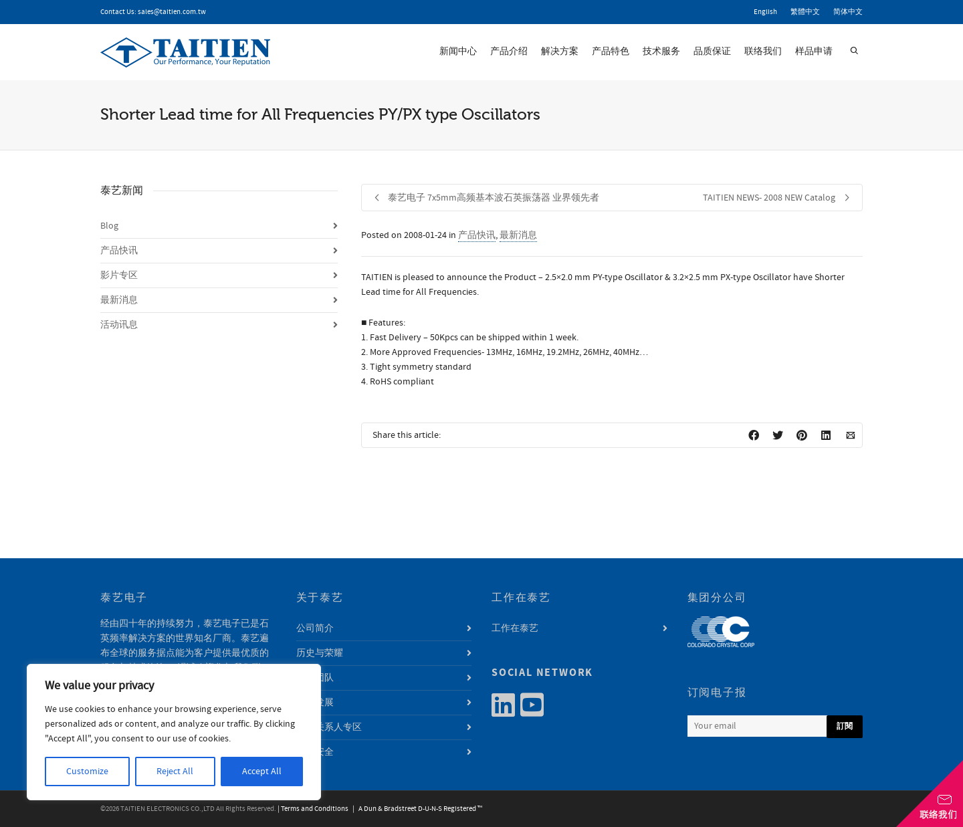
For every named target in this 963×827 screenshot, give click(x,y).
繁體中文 (805, 12)
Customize (87, 771)
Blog (109, 226)
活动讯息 (119, 325)
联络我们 (763, 51)
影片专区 (119, 275)
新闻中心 (458, 51)
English (765, 12)
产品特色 (610, 51)
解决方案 (559, 51)
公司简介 (315, 628)
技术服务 (661, 51)
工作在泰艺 (515, 628)
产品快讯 (477, 235)
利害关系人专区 (329, 727)
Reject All (174, 771)
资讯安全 (315, 752)
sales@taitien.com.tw (172, 12)
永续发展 (315, 703)
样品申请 (814, 51)
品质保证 (712, 51)
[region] (174, 732)
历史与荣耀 (319, 653)
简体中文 (848, 12)
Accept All (262, 771)
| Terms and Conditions (313, 809)
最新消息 (518, 235)
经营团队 (315, 678)
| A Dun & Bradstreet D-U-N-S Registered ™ (416, 809)
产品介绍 (509, 51)
